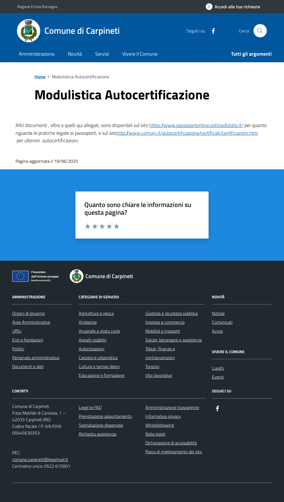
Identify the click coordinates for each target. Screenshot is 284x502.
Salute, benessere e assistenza (173, 340)
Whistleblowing (159, 425)
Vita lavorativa (158, 375)
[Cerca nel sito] (260, 30)
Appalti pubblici (92, 340)
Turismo (152, 366)
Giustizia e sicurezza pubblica (171, 313)
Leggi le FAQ (90, 407)
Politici (18, 348)
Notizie (218, 313)
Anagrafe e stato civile (99, 331)
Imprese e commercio (164, 322)
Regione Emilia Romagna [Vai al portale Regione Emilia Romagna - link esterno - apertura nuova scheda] (37, 6)
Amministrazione (37, 54)
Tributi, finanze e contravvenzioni (160, 353)
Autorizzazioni (91, 348)
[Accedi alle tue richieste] (233, 6)
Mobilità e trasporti (162, 331)
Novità (75, 54)
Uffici (16, 331)
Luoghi (218, 368)
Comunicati (222, 322)
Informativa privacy (163, 416)
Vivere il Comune (140, 54)
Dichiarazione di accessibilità (171, 442)
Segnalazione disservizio (101, 425)
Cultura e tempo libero (99, 366)
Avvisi (217, 331)
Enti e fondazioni (27, 340)
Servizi (102, 54)
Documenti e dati (28, 366)
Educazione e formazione (102, 375)
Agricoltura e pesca (96, 313)
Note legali (155, 434)
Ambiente (88, 322)
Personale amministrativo (35, 357)
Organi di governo (28, 313)
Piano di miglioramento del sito (173, 451)
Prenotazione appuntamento (105, 416)
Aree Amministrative (31, 322)
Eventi (218, 377)
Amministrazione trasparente (172, 407)
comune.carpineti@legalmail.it (40, 459)
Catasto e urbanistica (98, 357)
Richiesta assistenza (97, 434)
